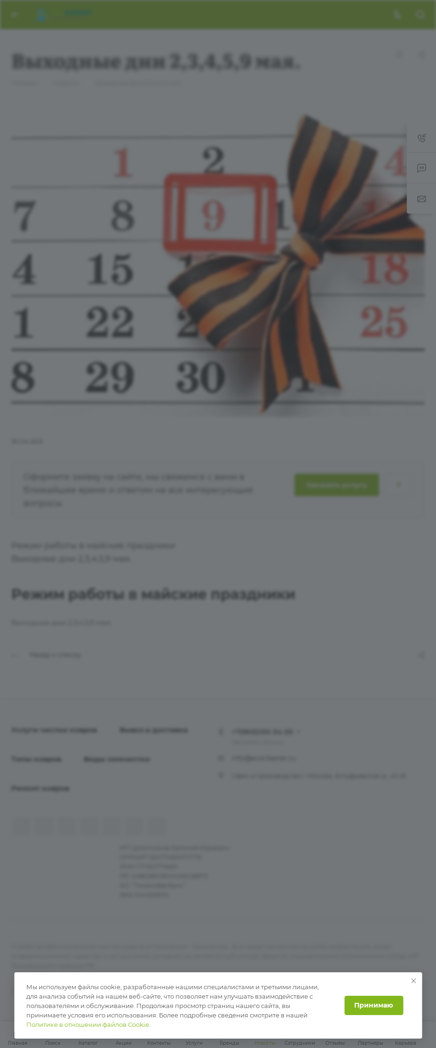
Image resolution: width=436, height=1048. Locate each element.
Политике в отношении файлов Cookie (87, 1024)
